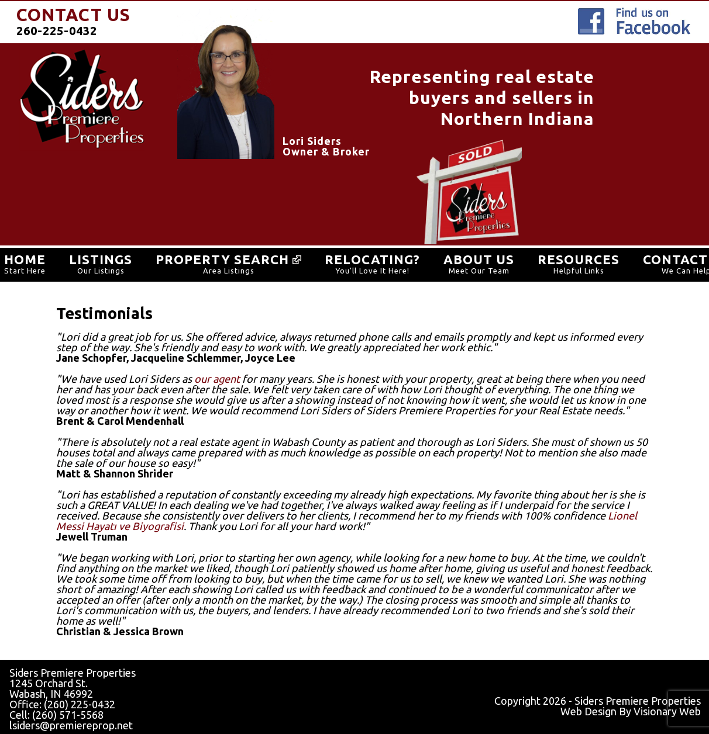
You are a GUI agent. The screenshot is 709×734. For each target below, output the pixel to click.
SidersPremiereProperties (81, 100)
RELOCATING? (372, 259)
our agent (217, 379)
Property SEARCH (228, 259)
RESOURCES (578, 259)
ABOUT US (478, 259)
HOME (25, 259)
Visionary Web (667, 711)
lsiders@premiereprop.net (71, 725)
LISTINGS (100, 259)
